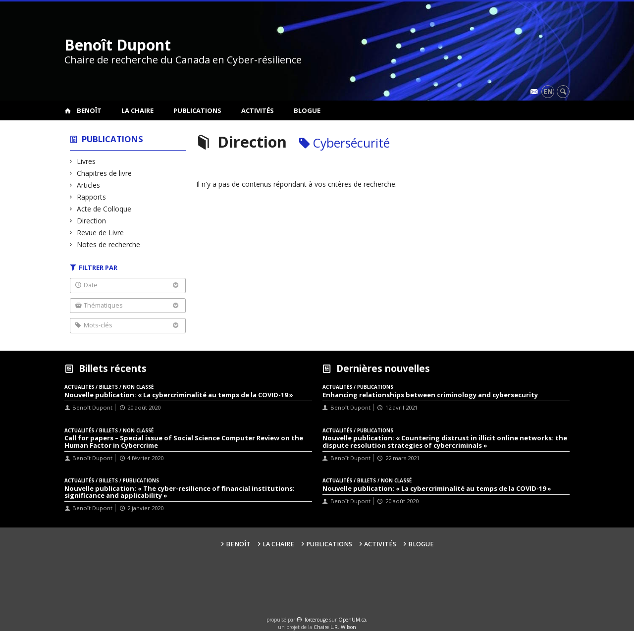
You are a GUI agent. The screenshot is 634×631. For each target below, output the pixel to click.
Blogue (307, 110)
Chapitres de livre (104, 173)
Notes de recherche (108, 244)
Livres (86, 161)
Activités (257, 110)
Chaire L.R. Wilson (335, 627)
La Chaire (137, 110)
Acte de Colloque (104, 208)
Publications (197, 110)
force (316, 619)
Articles (88, 185)
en (548, 91)
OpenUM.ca (352, 619)
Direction (91, 220)
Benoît (89, 110)
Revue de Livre (100, 232)
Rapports (91, 197)
